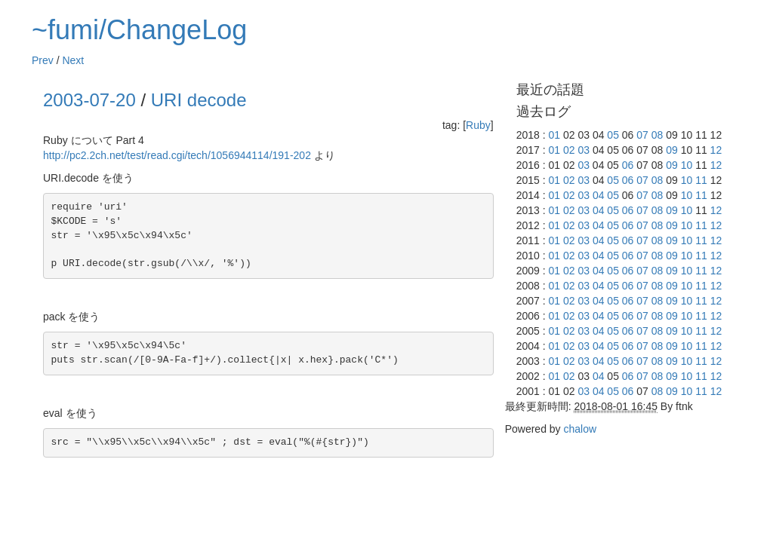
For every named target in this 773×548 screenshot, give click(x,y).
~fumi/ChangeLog (139, 29)
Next (73, 60)
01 (554, 135)
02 (569, 150)
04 (599, 195)
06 (628, 165)
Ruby (478, 125)
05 (613, 135)
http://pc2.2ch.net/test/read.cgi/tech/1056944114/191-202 (177, 155)
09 (672, 150)
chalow (579, 429)
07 (642, 135)
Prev (43, 60)
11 (701, 180)
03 (583, 150)
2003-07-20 (89, 100)
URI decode (199, 100)
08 (657, 135)
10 (687, 165)
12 (716, 150)
